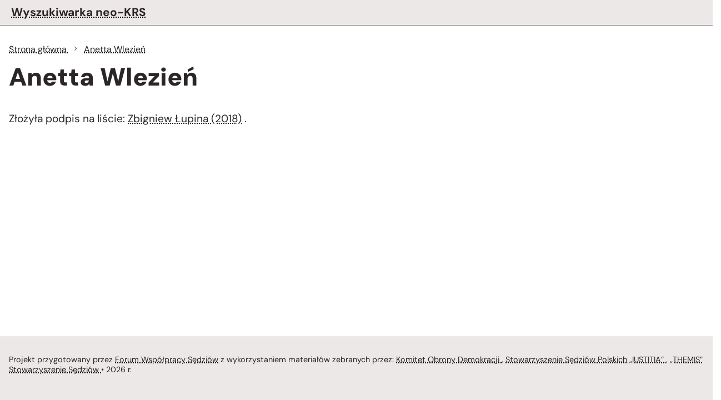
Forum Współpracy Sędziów (166, 359)
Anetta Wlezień (115, 49)
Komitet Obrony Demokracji (449, 359)
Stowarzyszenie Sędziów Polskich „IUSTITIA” (585, 359)
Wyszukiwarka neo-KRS (78, 11)
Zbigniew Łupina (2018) (185, 119)
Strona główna (39, 49)
